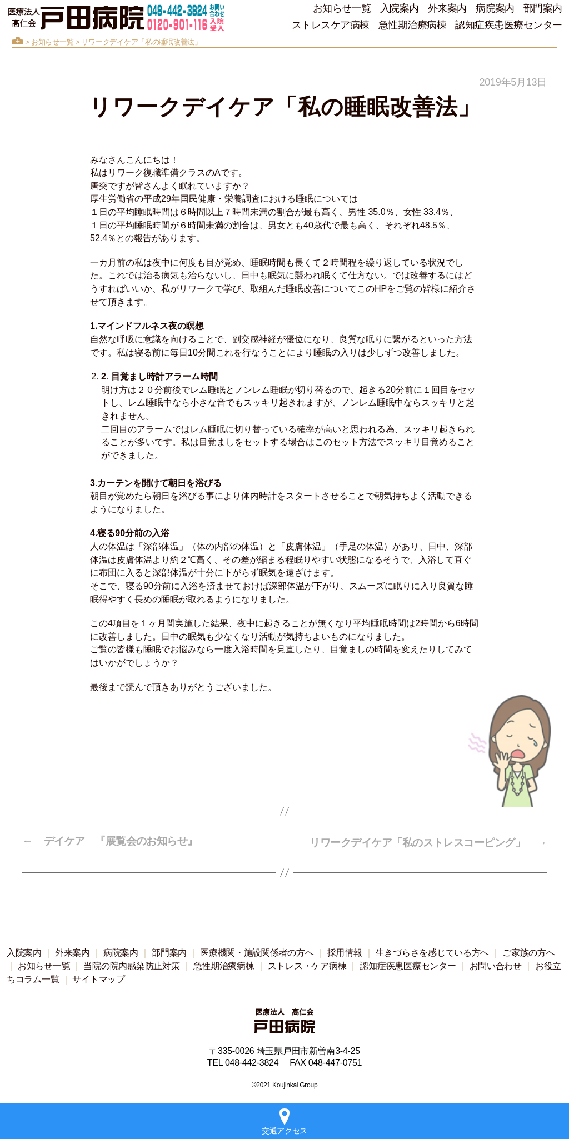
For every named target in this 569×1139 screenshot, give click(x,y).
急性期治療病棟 (412, 25)
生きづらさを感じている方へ (433, 951)
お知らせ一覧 (342, 8)
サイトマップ (98, 977)
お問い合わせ (496, 964)
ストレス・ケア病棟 (307, 964)
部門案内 (542, 8)
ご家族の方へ (528, 951)
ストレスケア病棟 (331, 25)
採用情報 (344, 951)
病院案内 (495, 8)
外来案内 (447, 8)
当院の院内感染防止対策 (131, 964)
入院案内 (399, 8)
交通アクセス (284, 1121)
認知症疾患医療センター (508, 25)
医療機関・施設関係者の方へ (257, 951)
